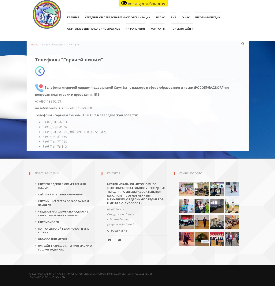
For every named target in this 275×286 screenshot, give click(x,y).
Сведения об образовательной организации (118, 18)
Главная (73, 18)
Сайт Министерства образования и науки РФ (63, 203)
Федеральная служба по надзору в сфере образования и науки (63, 213)
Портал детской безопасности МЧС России (63, 230)
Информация (135, 29)
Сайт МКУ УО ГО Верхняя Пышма (60, 194)
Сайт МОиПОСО (48, 222)
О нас (186, 18)
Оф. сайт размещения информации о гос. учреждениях (65, 247)
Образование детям (52, 239)
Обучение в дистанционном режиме (93, 29)
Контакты (158, 29)
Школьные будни (208, 18)
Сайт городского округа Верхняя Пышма (62, 186)
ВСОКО (160, 18)
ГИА (173, 18)
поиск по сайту (182, 29)
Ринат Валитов (57, 276)
